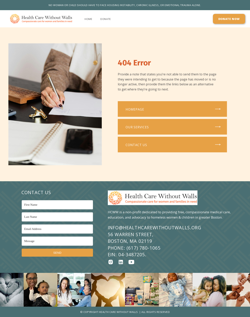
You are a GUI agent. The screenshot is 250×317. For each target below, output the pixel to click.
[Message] (57, 241)
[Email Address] (57, 229)
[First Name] (57, 204)
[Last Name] (57, 216)
